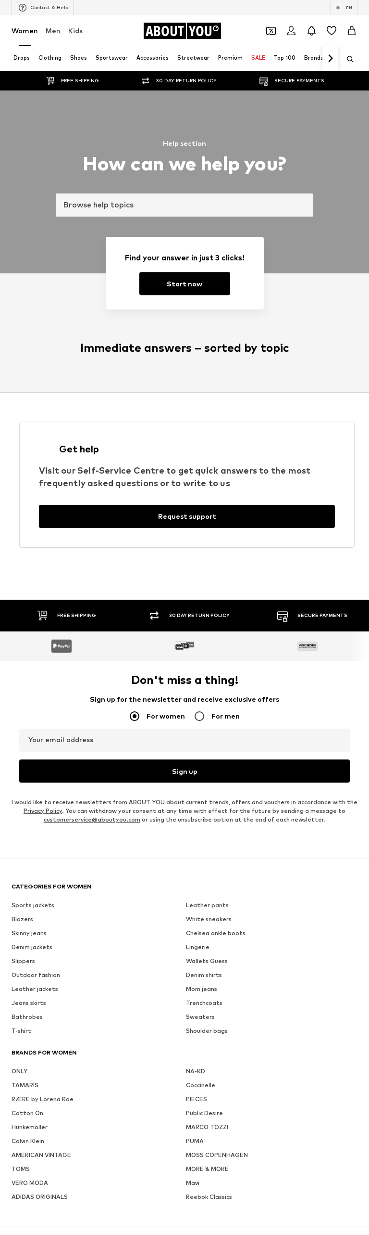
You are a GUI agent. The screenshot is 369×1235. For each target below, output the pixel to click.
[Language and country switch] (344, 7)
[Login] (291, 31)
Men (53, 30)
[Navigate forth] (330, 58)
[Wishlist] (331, 31)
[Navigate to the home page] (182, 31)
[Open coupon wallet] (271, 31)
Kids (75, 30)
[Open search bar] (347, 59)
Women (25, 30)
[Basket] (351, 31)
